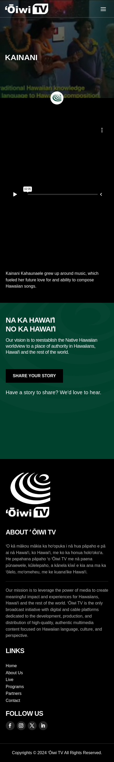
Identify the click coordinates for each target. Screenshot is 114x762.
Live (9, 679)
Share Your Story (34, 376)
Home (11, 666)
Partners (13, 693)
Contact (13, 700)
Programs (15, 686)
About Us (14, 673)
